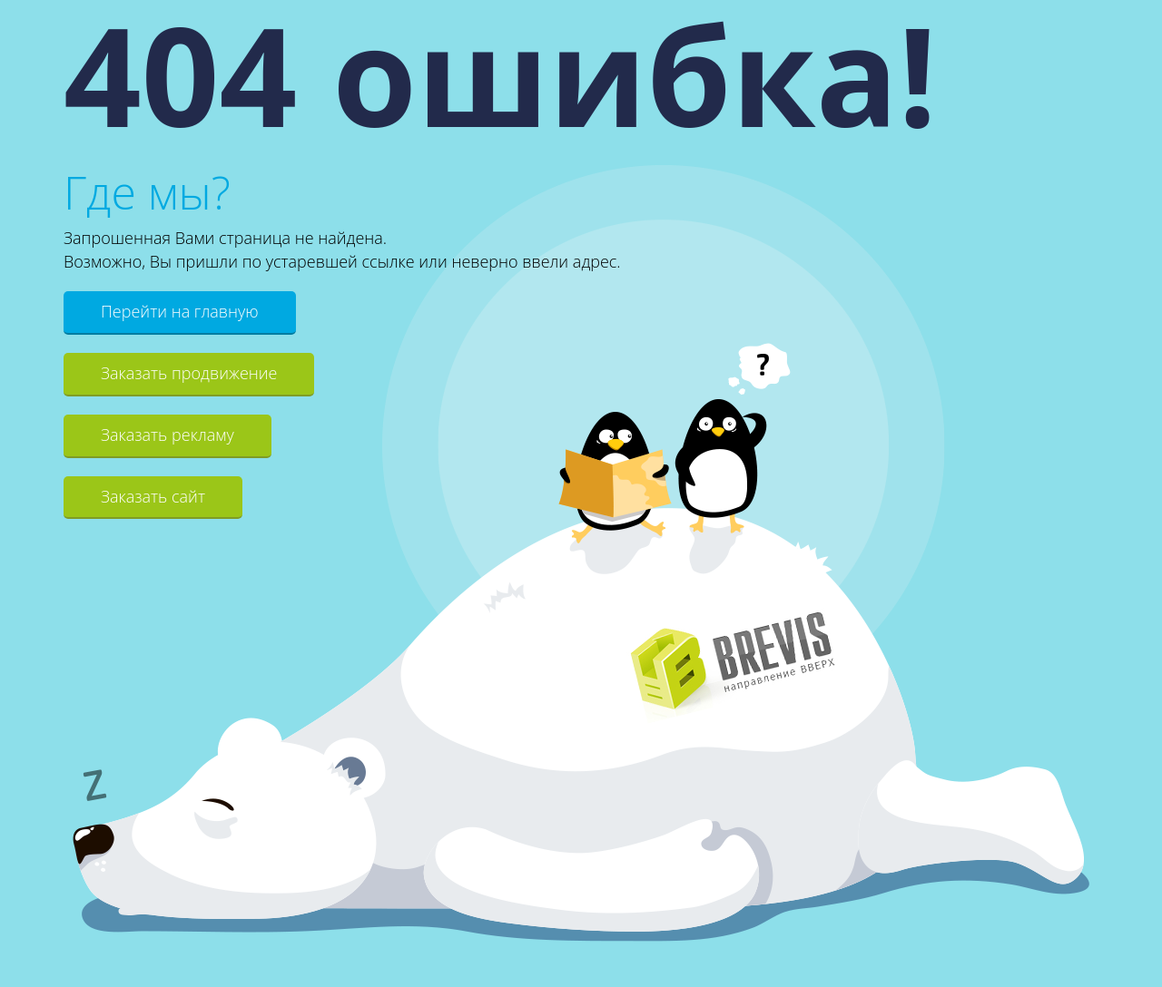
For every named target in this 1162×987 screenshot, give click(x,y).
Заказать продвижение (189, 373)
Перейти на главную (180, 311)
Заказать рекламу (167, 434)
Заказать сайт (153, 496)
